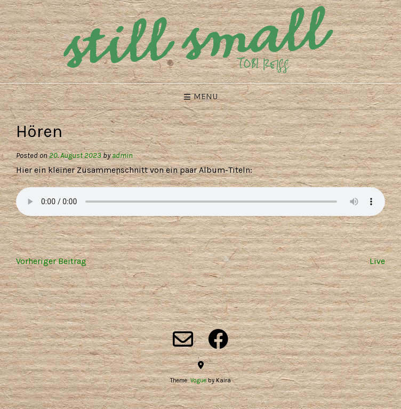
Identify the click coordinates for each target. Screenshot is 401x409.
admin (122, 155)
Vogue (198, 380)
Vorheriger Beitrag (51, 261)
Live (377, 261)
